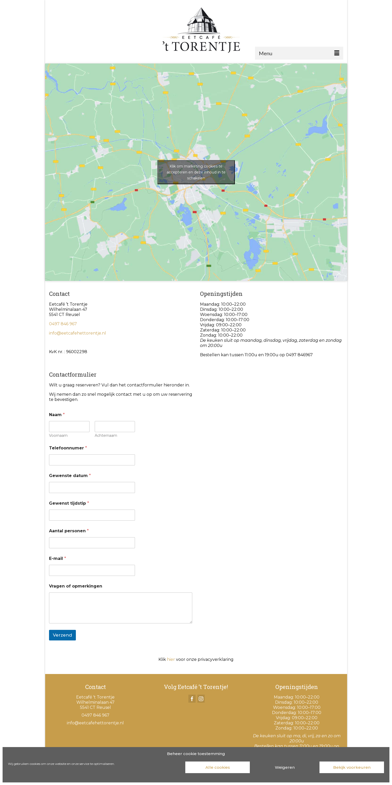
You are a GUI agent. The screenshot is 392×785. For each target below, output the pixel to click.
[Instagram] (201, 699)
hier (171, 659)
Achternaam (105, 435)
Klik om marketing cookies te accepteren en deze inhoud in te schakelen (196, 172)
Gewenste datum (70, 475)
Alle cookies (217, 767)
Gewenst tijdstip (69, 503)
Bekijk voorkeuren (352, 767)
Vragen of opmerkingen (75, 586)
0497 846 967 (63, 323)
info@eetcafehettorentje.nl (77, 333)
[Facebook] (192, 699)
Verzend (62, 635)
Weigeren (285, 767)
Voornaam (58, 435)
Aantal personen (69, 530)
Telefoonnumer (68, 448)
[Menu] (299, 53)
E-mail (57, 558)
